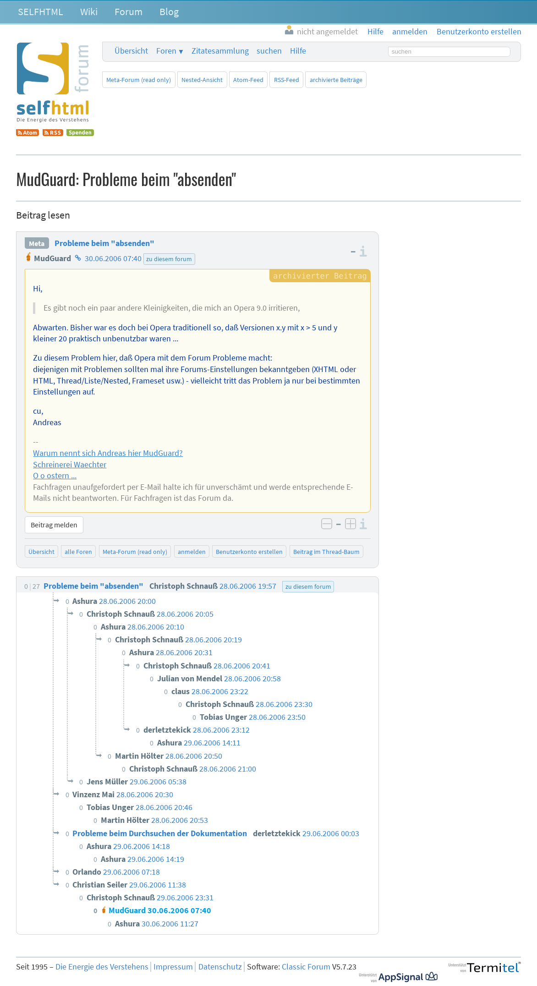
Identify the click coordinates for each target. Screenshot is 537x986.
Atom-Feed (248, 80)
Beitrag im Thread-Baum (326, 552)
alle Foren (78, 552)
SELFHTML (40, 11)
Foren (166, 51)
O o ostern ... (55, 476)
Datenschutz (220, 967)
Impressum (173, 967)
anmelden (192, 552)
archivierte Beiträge (336, 80)
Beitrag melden (54, 524)
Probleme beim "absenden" (104, 243)
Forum (128, 11)
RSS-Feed (286, 80)
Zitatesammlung (220, 51)
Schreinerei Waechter (69, 465)
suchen (269, 51)
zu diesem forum (169, 259)
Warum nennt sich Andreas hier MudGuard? (108, 453)
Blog (169, 11)
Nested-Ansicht (202, 80)
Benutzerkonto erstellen (249, 552)
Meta (36, 243)
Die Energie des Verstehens (101, 967)
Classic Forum (306, 967)
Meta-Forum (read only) (138, 80)
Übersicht (131, 51)
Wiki (89, 11)
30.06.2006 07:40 (113, 258)
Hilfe (298, 51)
